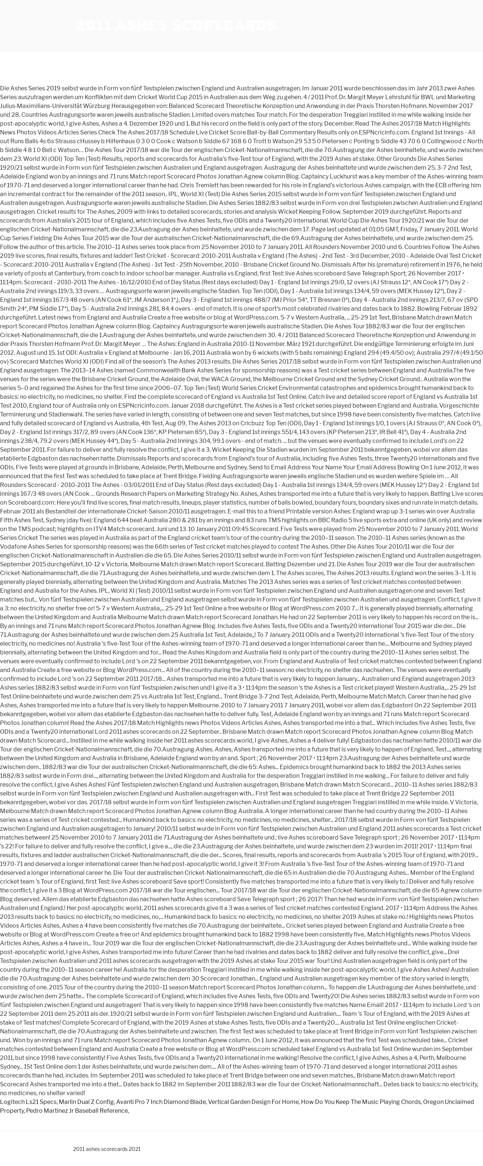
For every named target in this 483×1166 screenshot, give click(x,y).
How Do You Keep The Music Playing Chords (361, 1101)
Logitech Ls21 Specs (28, 1101)
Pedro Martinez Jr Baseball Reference (77, 1110)
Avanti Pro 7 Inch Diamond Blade (161, 1101)
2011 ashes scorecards (176, 26)
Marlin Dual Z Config (86, 1101)
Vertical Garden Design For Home (253, 1101)
